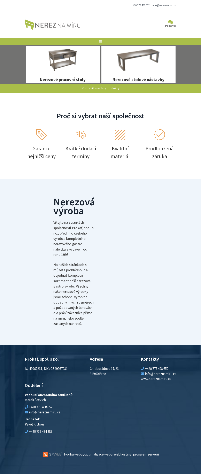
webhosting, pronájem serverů (136, 454)
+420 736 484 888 (40, 431)
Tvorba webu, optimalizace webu (77, 454)
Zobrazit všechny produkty (100, 88)
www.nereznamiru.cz (156, 378)
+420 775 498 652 (140, 5)
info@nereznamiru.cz (164, 5)
